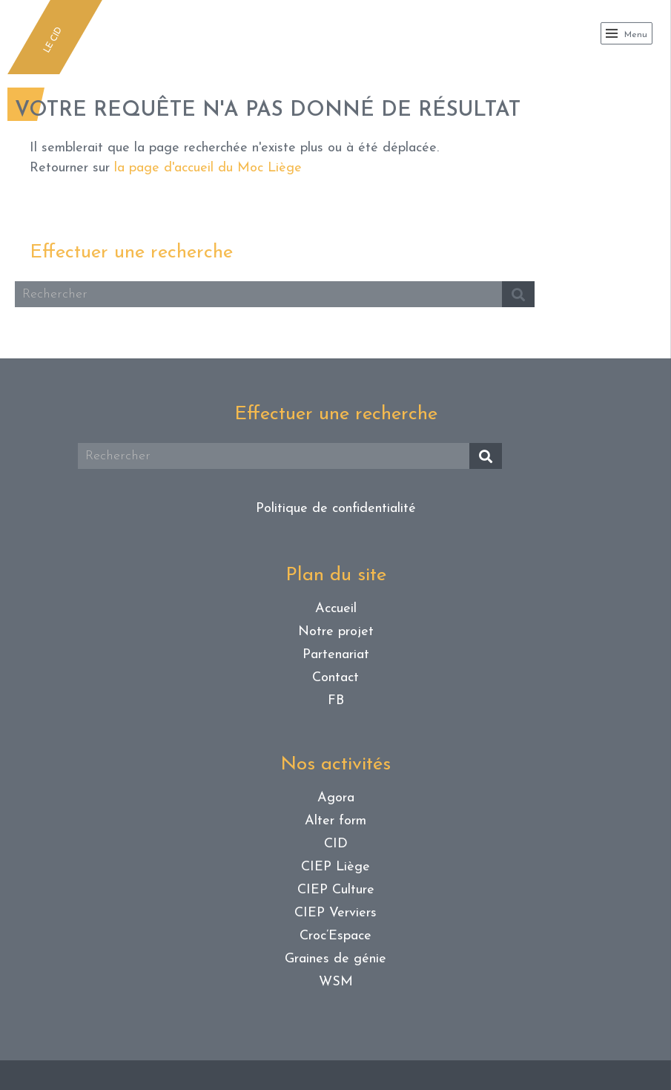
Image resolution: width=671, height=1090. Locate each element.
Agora (335, 798)
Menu (626, 33)
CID (336, 844)
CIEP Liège (335, 867)
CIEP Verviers (335, 913)
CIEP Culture (335, 890)
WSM (336, 982)
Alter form (335, 821)
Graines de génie (335, 959)
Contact (335, 678)
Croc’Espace (335, 936)
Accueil (336, 609)
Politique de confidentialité (336, 509)
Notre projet (336, 632)
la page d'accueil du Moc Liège (208, 168)
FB (336, 701)
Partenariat (336, 655)
